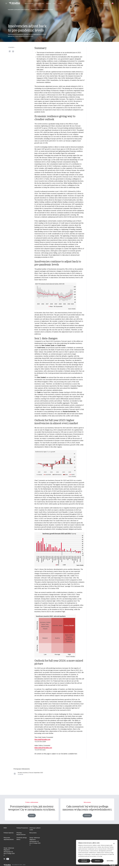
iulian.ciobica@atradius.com (43, 748)
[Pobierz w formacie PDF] (13, 51)
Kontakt (59, 3)
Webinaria (48, 3)
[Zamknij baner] (113, 843)
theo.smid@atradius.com (42, 739)
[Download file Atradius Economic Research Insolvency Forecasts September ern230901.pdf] (15, 773)
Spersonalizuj (110, 860)
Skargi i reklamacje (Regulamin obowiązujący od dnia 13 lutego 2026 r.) (34, 841)
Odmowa (97, 860)
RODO (5, 828)
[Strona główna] (14, 3)
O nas (54, 3)
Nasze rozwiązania (29, 3)
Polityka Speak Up (8, 832)
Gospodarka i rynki (40, 3)
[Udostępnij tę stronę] (9, 51)
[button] (6, 3)
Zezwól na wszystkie (84, 860)
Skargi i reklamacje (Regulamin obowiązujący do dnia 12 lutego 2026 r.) (9, 852)
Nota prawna (33, 832)
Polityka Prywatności (22, 828)
